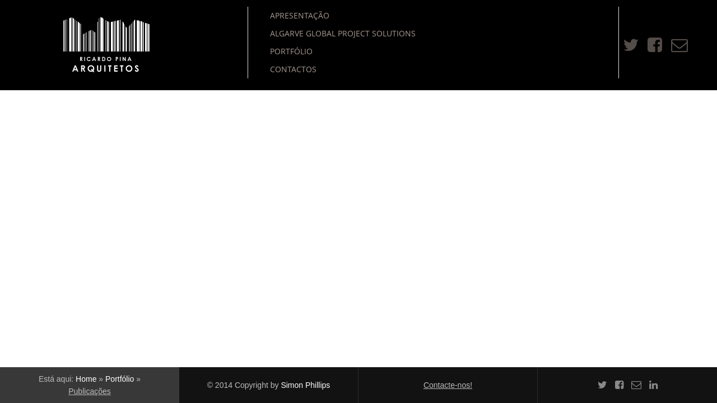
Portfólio (291, 51)
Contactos (293, 69)
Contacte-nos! (447, 385)
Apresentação (299, 15)
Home (86, 378)
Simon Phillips (305, 385)
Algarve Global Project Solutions (343, 33)
